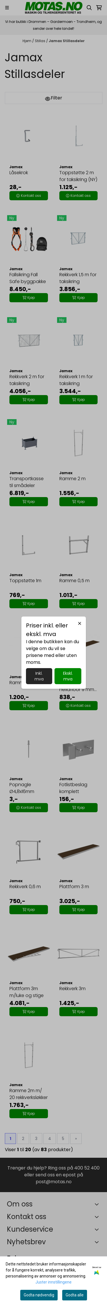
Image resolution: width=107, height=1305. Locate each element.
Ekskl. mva (68, 676)
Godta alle (75, 1295)
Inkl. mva (39, 676)
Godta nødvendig (39, 1295)
